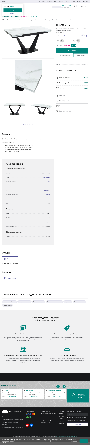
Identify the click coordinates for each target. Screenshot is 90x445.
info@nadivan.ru (45, 422)
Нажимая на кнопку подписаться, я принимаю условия (77, 418)
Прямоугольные (7, 305)
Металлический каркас (9, 302)
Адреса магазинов (52, 1)
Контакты (85, 1)
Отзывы (60, 106)
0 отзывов (67, 36)
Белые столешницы (79, 302)
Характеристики (62, 101)
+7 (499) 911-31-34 (65, 5)
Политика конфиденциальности (10, 422)
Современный (46, 177)
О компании (42, 1)
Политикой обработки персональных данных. (66, 436)
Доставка (61, 1)
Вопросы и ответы (63, 111)
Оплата (67, 1)
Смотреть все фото (28, 125)
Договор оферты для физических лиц (12, 417)
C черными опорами (38, 302)
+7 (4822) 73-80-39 (31, 396)
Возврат (79, 1)
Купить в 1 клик (80, 55)
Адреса (61, 413)
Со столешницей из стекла (54, 302)
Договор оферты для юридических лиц (12, 419)
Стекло (48, 194)
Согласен (83, 441)
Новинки (34, 16)
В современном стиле (24, 302)
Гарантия (73, 1)
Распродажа (25, 16)
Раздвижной (47, 190)
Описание (61, 96)
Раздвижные (67, 302)
